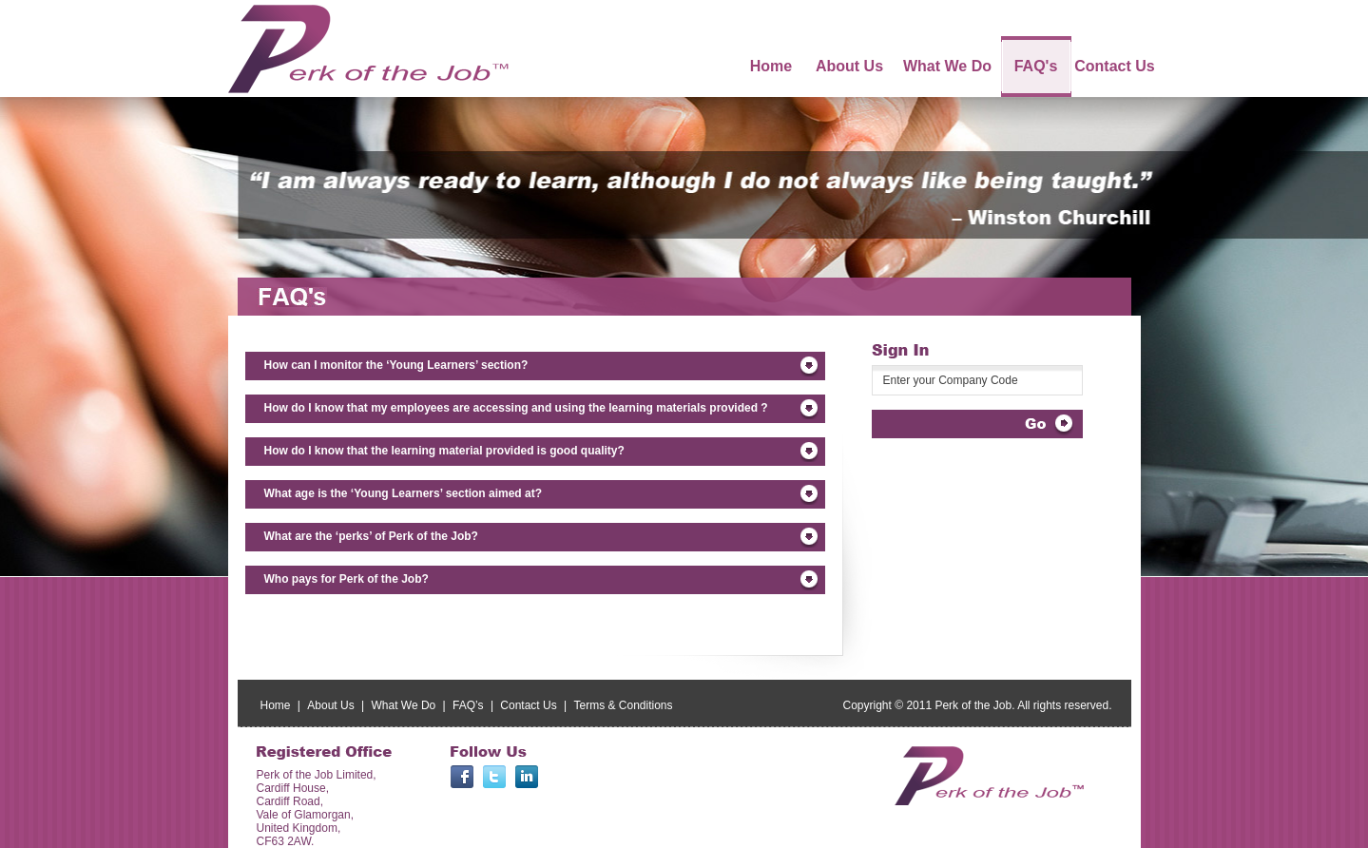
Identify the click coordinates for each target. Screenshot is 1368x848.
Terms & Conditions (623, 705)
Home (275, 705)
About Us (330, 705)
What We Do (403, 705)
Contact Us (528, 705)
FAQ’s (468, 705)
